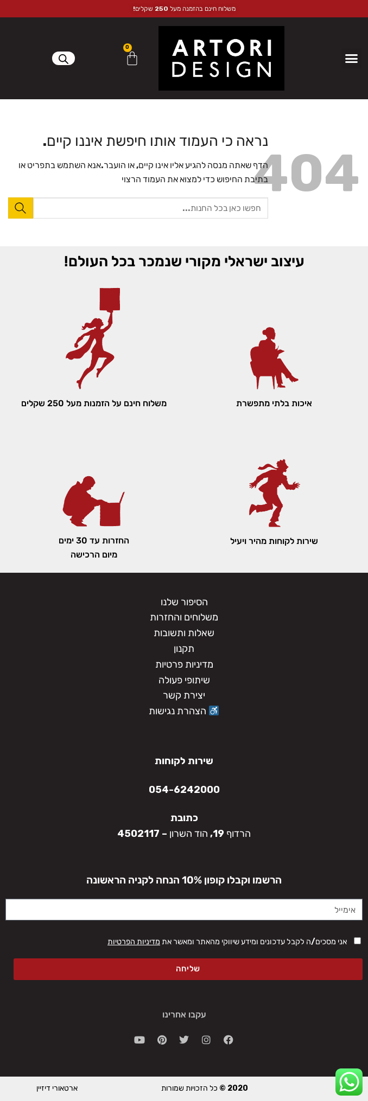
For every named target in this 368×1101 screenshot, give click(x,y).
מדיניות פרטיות (184, 664)
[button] (351, 58)
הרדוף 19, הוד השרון (210, 834)
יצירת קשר (184, 695)
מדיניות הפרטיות (133, 941)
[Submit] (20, 208)
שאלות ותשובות (184, 633)
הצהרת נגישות (184, 711)
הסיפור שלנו (184, 602)
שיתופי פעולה (184, 680)
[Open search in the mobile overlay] (63, 59)
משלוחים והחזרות (184, 617)
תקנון (184, 649)
